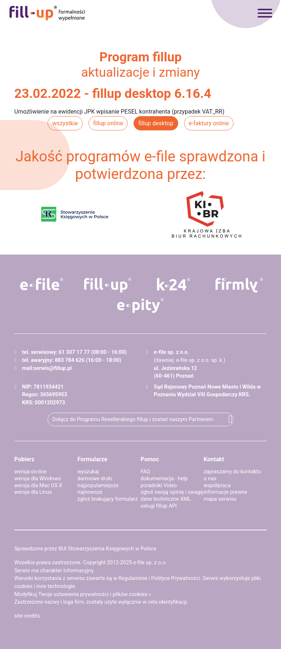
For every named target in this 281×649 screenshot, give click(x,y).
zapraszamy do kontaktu (232, 472)
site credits (27, 616)
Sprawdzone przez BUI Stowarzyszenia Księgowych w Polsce (85, 549)
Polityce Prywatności (175, 578)
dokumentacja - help (164, 479)
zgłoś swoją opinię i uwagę (171, 492)
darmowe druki (95, 479)
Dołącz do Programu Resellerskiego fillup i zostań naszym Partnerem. (133, 419)
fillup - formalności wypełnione (47, 13)
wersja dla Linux (33, 492)
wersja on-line (30, 472)
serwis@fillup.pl (53, 368)
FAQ (145, 472)
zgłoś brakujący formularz (108, 499)
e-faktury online (209, 123)
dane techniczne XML (165, 499)
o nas (210, 479)
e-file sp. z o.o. (150, 563)
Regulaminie (133, 578)
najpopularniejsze (98, 485)
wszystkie (65, 123)
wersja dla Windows (37, 479)
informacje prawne (225, 492)
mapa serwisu (220, 499)
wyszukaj (88, 472)
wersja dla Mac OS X (38, 485)
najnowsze (90, 492)
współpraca (217, 485)
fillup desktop (155, 123)
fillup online (108, 123)
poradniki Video (158, 485)
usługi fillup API (158, 506)
